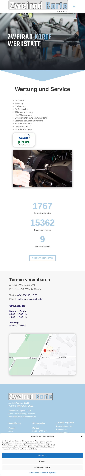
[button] (82, 436)
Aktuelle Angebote (65, 423)
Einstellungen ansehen (42, 467)
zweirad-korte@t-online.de (29, 299)
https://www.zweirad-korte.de (24, 417)
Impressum (52, 473)
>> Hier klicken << (63, 432)
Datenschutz (44, 473)
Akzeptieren (42, 455)
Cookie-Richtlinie (34, 473)
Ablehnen (42, 461)
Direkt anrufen (42, 258)
